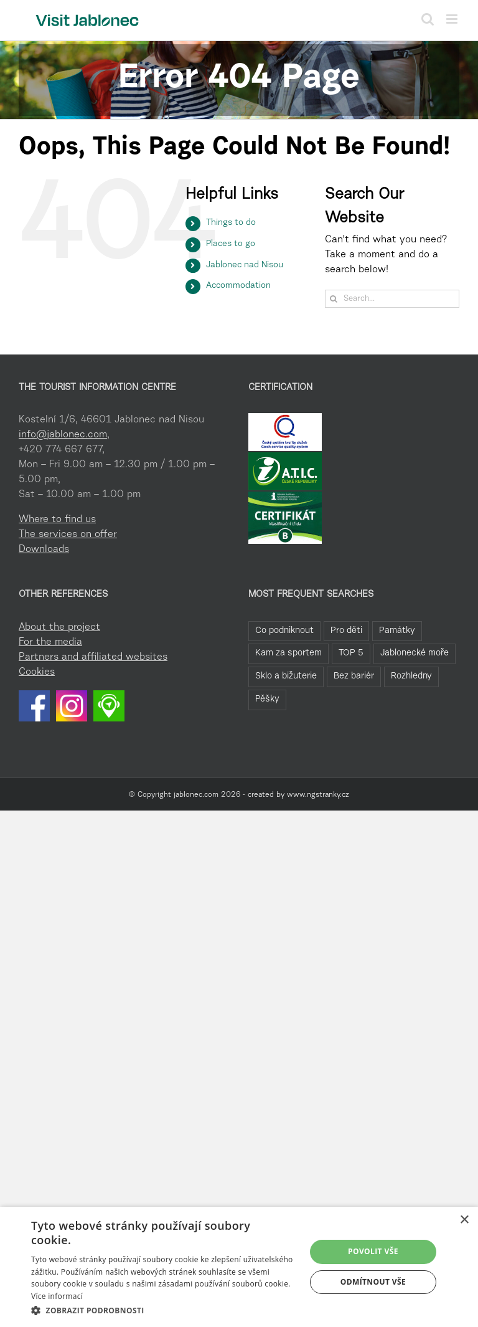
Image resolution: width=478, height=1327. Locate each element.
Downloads (44, 549)
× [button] (464, 1220)
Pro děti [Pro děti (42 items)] (346, 630)
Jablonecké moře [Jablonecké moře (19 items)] (414, 653)
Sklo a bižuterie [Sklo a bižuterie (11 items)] (286, 676)
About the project (59, 627)
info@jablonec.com (63, 435)
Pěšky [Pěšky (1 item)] (267, 699)
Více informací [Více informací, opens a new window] (57, 1296)
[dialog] (239, 1267)
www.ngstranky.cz (318, 795)
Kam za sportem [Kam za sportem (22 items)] (288, 653)
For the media (50, 642)
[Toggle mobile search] (427, 19)
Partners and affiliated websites (93, 657)
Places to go (230, 244)
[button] (164, 1310)
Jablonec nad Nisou (244, 265)
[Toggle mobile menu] (452, 19)
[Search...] (392, 299)
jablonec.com (196, 795)
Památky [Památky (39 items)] (397, 630)
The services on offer (68, 535)
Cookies (37, 672)
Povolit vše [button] (373, 1251)
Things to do (231, 223)
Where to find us (57, 520)
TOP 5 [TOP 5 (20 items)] (351, 653)
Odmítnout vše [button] (373, 1282)
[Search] (334, 299)
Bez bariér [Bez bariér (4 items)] (354, 676)
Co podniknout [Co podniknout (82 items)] (284, 630)
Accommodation (238, 286)
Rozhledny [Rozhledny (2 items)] (411, 676)
